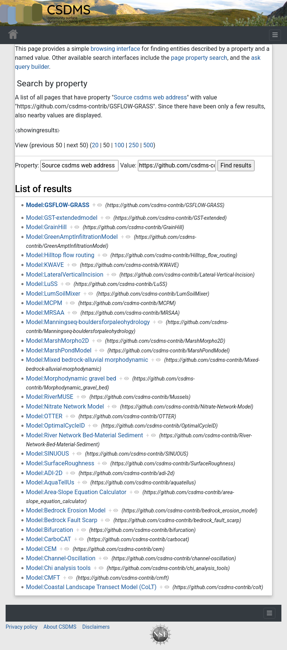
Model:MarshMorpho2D (57, 340)
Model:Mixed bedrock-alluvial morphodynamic (87, 359)
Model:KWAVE (45, 264)
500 (148, 145)
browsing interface (115, 48)
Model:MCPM (44, 302)
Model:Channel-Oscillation (61, 558)
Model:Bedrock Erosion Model (66, 510)
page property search (199, 57)
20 (95, 145)
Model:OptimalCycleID (55, 425)
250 (134, 145)
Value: (128, 165)
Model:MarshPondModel (59, 350)
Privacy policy (21, 627)
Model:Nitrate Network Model (65, 406)
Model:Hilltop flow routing (60, 255)
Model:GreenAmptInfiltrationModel (72, 236)
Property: (27, 165)
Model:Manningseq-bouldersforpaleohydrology (88, 322)
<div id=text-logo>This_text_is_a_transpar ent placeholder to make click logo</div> (12, 13)
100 (119, 145)
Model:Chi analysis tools (58, 568)
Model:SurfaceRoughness (60, 463)
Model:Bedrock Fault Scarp (62, 520)
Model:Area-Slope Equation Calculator (76, 492)
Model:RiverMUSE (50, 396)
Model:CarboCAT (48, 539)
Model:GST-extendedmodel (62, 217)
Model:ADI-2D (44, 473)
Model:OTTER (44, 416)
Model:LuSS (42, 283)
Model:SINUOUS (47, 453)
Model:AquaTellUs (50, 482)
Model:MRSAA (45, 312)
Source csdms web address (150, 97)
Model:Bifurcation (49, 529)
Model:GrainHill (46, 227)
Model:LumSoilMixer (53, 293)
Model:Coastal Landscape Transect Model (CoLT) (91, 587)
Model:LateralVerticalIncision (65, 274)
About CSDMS (59, 627)
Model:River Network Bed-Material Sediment (84, 435)
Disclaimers (95, 627)
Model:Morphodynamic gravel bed (71, 378)
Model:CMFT (43, 577)
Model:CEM (41, 548)
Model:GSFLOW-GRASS (58, 205)
